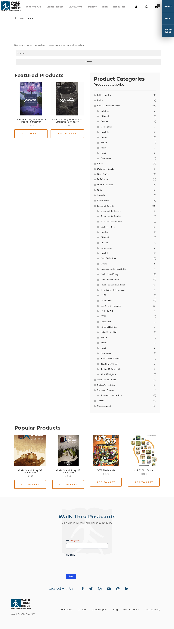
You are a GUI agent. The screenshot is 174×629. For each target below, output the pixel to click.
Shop (168, 18)
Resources (121, 6)
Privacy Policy (152, 609)
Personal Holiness (109, 327)
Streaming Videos (105, 390)
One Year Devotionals (111, 306)
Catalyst (105, 111)
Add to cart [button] (31, 133)
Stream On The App (106, 385)
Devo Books (103, 174)
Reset (103, 153)
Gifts (99, 190)
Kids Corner (103, 201)
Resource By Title (105, 206)
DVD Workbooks (105, 185)
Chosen (104, 122)
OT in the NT (107, 311)
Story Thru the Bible (110, 359)
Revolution (106, 158)
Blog (109, 6)
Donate (99, 6)
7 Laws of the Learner (111, 211)
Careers (82, 609)
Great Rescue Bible (110, 280)
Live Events (85, 6)
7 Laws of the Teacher (111, 216)
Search (146, 6)
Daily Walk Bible (108, 259)
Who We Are (49, 6)
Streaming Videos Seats (112, 396)
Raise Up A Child (109, 332)
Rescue (104, 148)
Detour (104, 137)
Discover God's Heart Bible (113, 269)
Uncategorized (104, 406)
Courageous (106, 127)
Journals (101, 195)
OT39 (103, 316)
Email (72, 541)
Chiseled (105, 116)
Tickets (100, 401)
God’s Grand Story (109, 274)
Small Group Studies (106, 380)
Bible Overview (104, 95)
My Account (136, 6)
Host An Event (168, 30)
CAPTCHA (70, 555)
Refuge (104, 143)
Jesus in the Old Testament (113, 290)
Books (100, 164)
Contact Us (66, 609)
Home (20, 18)
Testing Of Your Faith (110, 369)
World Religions (108, 374)
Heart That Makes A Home (113, 285)
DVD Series (102, 179)
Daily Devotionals (105, 169)
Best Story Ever (108, 227)
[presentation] (87, 563)
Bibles (100, 101)
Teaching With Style (110, 364)
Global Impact (67, 6)
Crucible (105, 132)
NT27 (103, 295)
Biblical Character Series (108, 106)
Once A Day (106, 301)
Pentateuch (106, 322)
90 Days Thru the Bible (111, 222)
